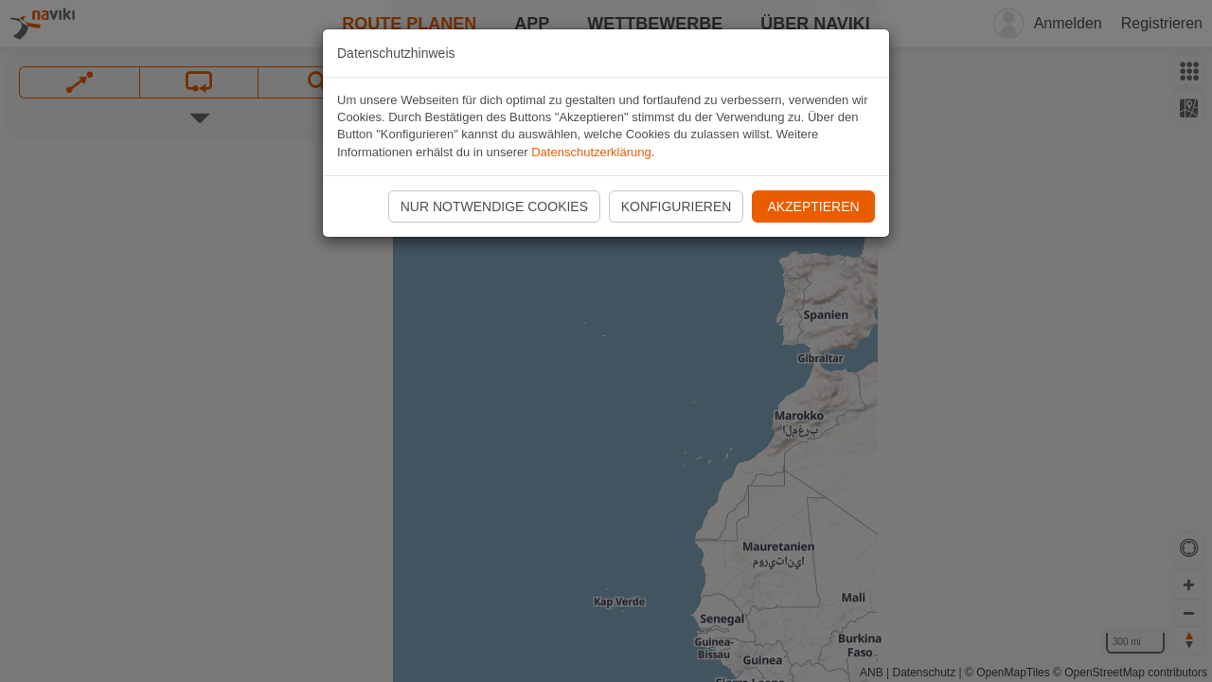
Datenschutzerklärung (591, 152)
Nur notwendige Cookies (494, 206)
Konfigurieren (676, 206)
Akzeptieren (813, 206)
